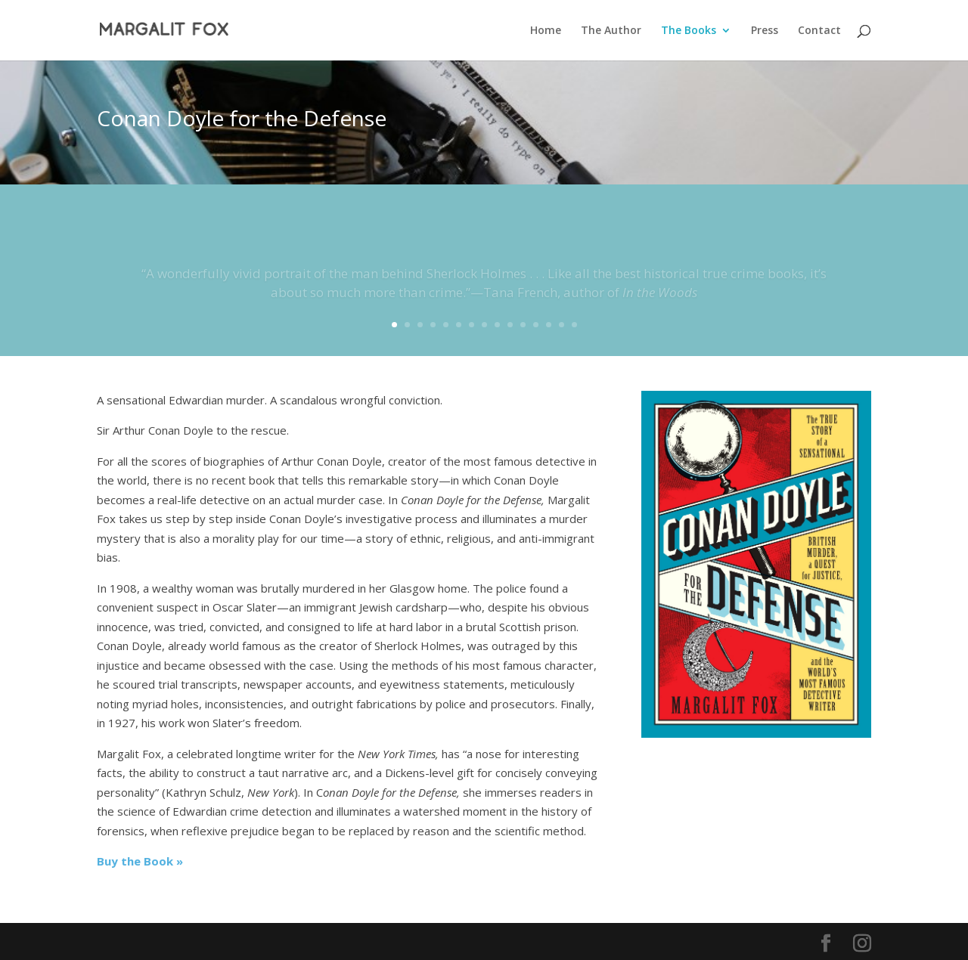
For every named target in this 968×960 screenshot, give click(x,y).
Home (545, 31)
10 (510, 324)
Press (764, 31)
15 (574, 324)
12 (535, 324)
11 (523, 324)
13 (548, 324)
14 (561, 324)
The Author (611, 31)
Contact (819, 31)
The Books (688, 31)
